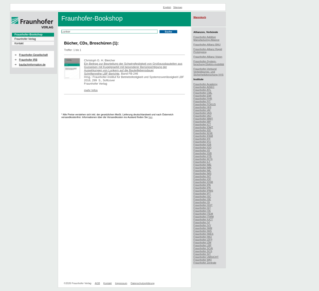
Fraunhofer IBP (202, 121)
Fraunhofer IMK (202, 167)
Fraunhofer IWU (202, 236)
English (167, 7)
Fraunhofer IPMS (203, 190)
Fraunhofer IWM (202, 228)
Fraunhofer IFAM (203, 135)
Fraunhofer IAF (202, 110)
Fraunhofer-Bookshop (28, 34)
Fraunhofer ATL (202, 89)
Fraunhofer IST (202, 207)
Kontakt (18, 43)
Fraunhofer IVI (201, 222)
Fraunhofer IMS (202, 173)
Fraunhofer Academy (205, 84)
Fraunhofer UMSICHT (206, 256)
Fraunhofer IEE (202, 130)
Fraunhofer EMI (202, 95)
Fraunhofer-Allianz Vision (207, 56)
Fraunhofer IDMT (203, 127)
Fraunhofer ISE (202, 199)
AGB (97, 283)
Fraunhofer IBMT (203, 118)
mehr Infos (90, 90)
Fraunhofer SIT (202, 253)
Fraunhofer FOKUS (204, 104)
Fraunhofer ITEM (203, 213)
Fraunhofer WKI (202, 259)
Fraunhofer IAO (202, 115)
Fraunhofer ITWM (203, 216)
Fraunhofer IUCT (203, 219)
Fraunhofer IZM (202, 242)
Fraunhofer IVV (202, 225)
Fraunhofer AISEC (203, 86)
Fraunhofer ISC (202, 196)
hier (150, 117)
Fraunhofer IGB (202, 144)
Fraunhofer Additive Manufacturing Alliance (206, 38)
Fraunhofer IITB (202, 156)
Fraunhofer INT (202, 176)
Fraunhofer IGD (202, 147)
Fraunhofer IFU (202, 141)
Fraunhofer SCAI (203, 248)
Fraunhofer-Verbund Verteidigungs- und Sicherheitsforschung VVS (208, 71)
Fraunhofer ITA (202, 210)
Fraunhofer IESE (203, 133)
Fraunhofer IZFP (202, 239)
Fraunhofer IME (202, 164)
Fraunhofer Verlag (25, 39)
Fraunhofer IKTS (202, 158)
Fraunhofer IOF (202, 179)
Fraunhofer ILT (201, 161)
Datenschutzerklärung (142, 283)
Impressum (121, 283)
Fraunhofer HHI (202, 107)
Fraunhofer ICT (202, 124)
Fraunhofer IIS (201, 150)
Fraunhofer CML (202, 92)
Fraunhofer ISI (201, 202)
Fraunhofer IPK (202, 187)
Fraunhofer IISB (202, 153)
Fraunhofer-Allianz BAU (207, 44)
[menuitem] (33, 34)
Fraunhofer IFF (202, 138)
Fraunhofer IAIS (202, 112)
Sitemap (177, 7)
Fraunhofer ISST (202, 205)
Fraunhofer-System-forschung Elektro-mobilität (208, 63)
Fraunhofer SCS (202, 251)
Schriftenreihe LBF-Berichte (101, 73)
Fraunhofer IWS (202, 230)
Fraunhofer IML (202, 170)
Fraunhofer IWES (203, 233)
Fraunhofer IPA (202, 184)
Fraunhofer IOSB (203, 181)
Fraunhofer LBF (202, 245)
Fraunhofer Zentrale (204, 262)
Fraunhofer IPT (202, 193)
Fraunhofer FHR (202, 98)
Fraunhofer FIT (202, 101)
